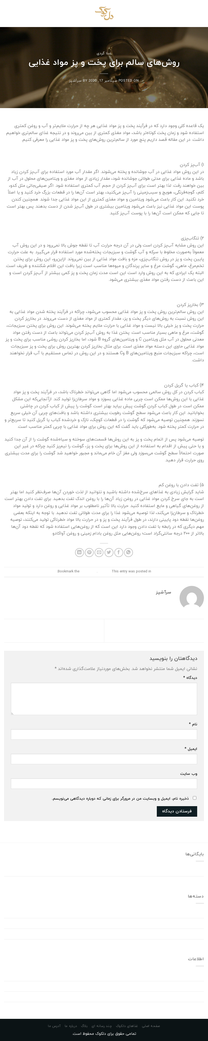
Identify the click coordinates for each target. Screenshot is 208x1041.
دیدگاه (190, 678)
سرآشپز (75, 80)
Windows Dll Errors (186, 934)
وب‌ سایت (188, 774)
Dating (197, 913)
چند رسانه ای (102, 1026)
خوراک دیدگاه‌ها (189, 996)
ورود (200, 976)
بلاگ (84, 1026)
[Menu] (200, 13)
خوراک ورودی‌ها (190, 986)
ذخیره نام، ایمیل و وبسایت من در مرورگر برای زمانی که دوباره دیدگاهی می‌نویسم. (120, 799)
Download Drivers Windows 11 (174, 923)
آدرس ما (54, 1026)
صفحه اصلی (151, 1026)
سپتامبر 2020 (191, 881)
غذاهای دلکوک (127, 1026)
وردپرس (197, 1007)
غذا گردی (104, 53)
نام (193, 724)
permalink (88, 571)
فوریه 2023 (193, 871)
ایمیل (190, 749)
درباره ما (71, 1026)
